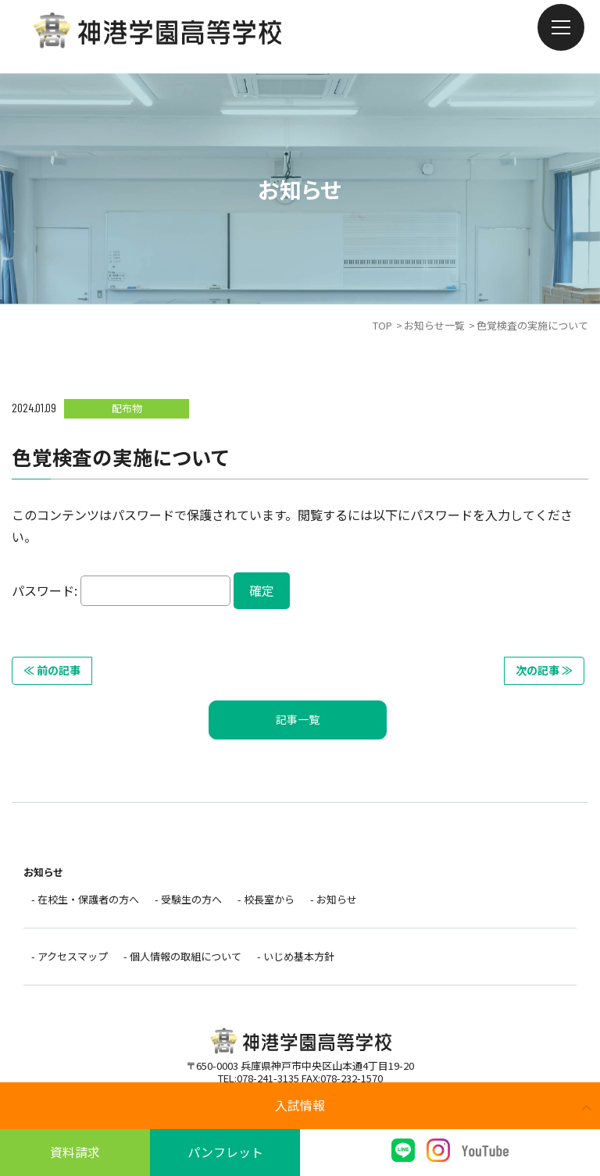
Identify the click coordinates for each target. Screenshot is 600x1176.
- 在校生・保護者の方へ (85, 899)
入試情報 (300, 1105)
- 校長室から (266, 899)
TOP (382, 325)
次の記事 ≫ (544, 670)
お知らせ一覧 (434, 325)
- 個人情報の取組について (182, 956)
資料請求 (75, 1151)
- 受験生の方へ (188, 899)
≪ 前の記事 (51, 670)
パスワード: (121, 590)
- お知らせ (333, 899)
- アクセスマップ (69, 956)
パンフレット (225, 1151)
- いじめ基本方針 (295, 956)
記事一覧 (298, 719)
